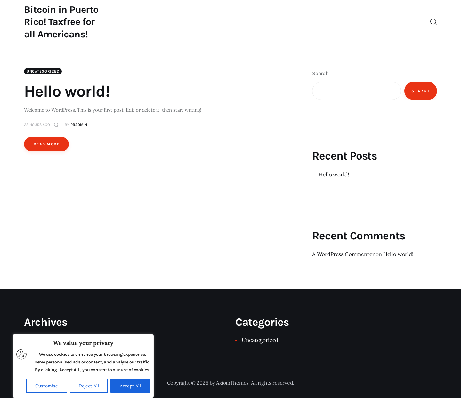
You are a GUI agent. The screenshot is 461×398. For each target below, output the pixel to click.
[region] (83, 366)
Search (320, 73)
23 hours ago (37, 124)
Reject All (89, 386)
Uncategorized (43, 71)
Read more (47, 144)
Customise (46, 386)
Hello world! (67, 91)
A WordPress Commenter (343, 254)
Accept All (130, 386)
